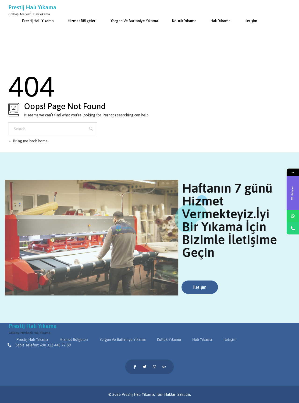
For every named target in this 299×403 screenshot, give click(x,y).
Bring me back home (28, 141)
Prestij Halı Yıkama (33, 7)
